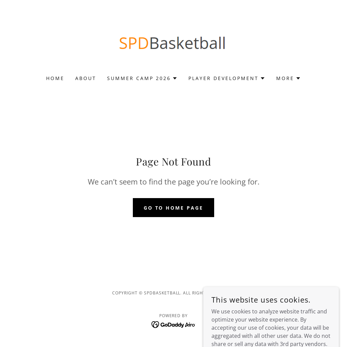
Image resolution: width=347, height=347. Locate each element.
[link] (173, 42)
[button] (142, 78)
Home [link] (55, 78)
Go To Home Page (174, 208)
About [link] (85, 78)
